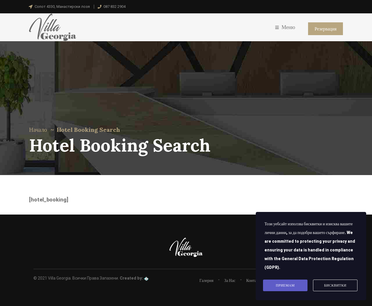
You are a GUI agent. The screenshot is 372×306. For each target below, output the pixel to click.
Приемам (285, 286)
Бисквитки (335, 286)
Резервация (325, 29)
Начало (38, 129)
